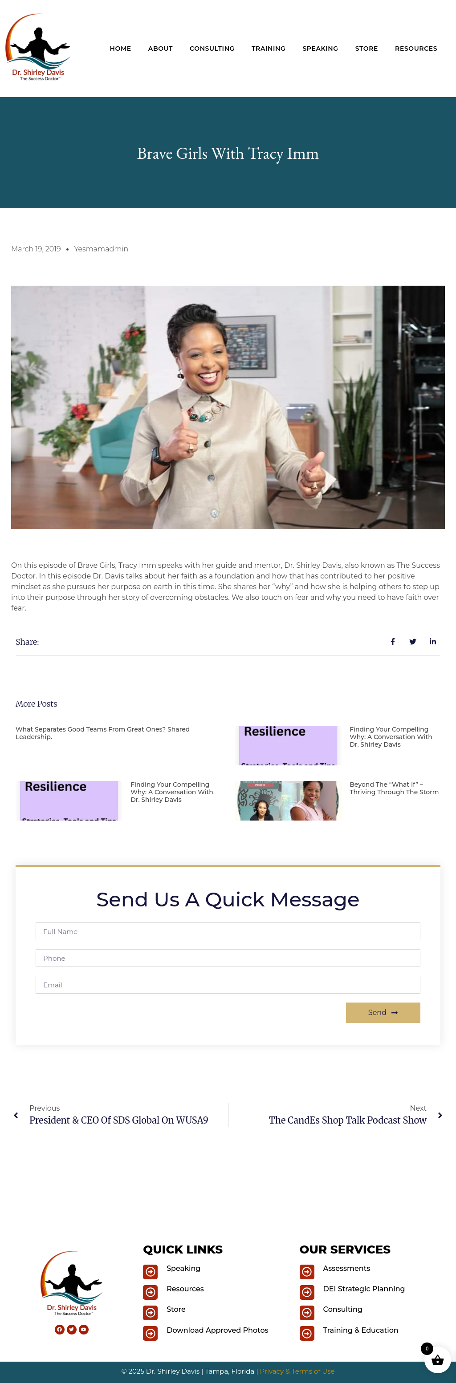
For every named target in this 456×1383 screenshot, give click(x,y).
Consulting (212, 48)
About (160, 48)
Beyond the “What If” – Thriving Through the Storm (394, 788)
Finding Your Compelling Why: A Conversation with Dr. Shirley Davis (391, 736)
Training (268, 48)
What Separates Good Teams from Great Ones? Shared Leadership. (103, 733)
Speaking (320, 48)
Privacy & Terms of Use (297, 1371)
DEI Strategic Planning (364, 1289)
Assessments (346, 1268)
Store (366, 48)
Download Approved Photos (217, 1330)
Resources (416, 48)
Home (120, 48)
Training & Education (361, 1330)
